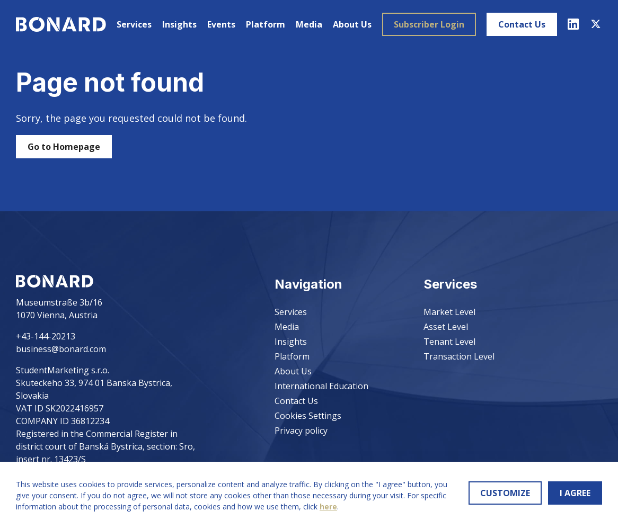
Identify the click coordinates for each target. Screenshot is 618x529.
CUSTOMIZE (505, 493)
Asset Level (445, 327)
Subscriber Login (429, 24)
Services (134, 24)
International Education (321, 386)
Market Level (449, 312)
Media (309, 24)
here (328, 506)
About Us (352, 24)
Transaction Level (459, 356)
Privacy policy (301, 430)
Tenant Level (449, 341)
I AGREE (575, 493)
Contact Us (521, 24)
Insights (179, 24)
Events (221, 24)
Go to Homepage (64, 147)
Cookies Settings (308, 416)
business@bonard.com (61, 349)
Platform (265, 24)
